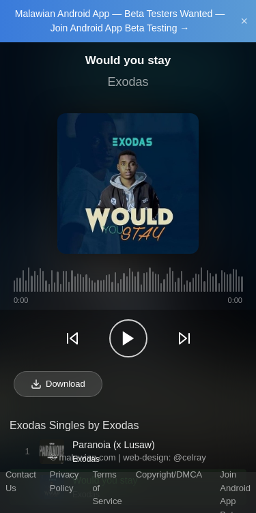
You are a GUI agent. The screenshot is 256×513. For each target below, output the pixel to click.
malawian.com (87, 457)
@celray (189, 457)
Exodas (127, 82)
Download (58, 384)
